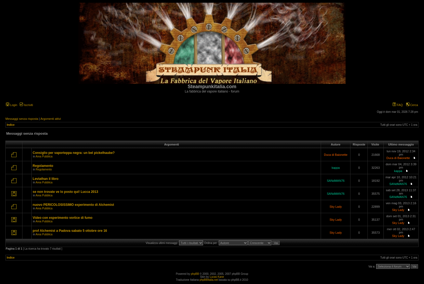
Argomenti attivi (50, 118)
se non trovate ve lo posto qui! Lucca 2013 (65, 192)
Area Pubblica (44, 156)
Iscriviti (26, 105)
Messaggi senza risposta (21, 118)
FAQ (398, 105)
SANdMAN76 (336, 180)
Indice (11, 124)
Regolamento (43, 166)
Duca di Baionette (335, 154)
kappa (336, 167)
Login (11, 105)
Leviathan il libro (45, 179)
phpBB (195, 273)
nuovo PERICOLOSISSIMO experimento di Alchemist (73, 205)
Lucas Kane (217, 276)
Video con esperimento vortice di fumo (62, 218)
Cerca (412, 105)
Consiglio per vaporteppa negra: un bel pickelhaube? (74, 153)
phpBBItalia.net (209, 279)
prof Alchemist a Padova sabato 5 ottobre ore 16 (70, 231)
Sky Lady (336, 206)
